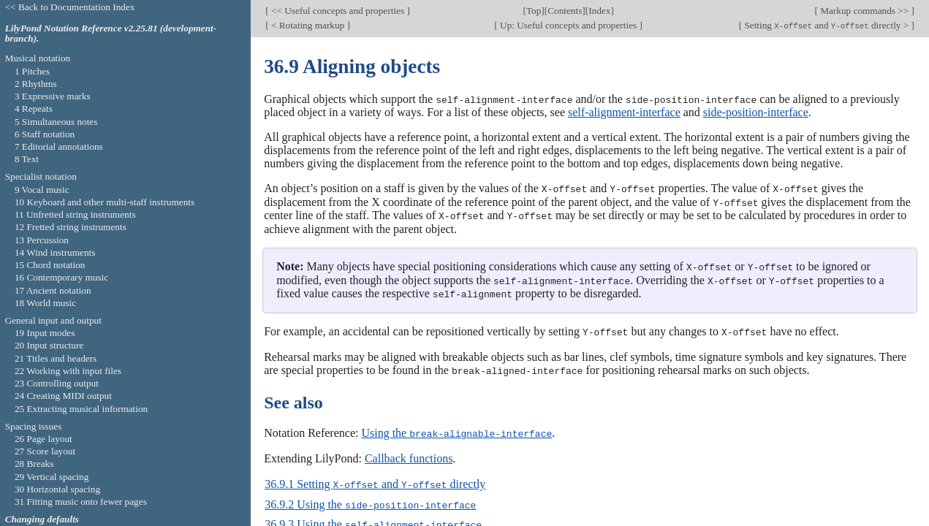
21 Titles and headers (55, 358)
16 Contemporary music (61, 277)
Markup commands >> (864, 10)
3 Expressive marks (53, 96)
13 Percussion (42, 240)
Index (599, 10)
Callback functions (408, 454)
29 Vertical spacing (51, 476)
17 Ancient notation (53, 290)
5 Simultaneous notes (56, 121)
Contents (564, 10)
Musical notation (38, 58)
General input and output (53, 320)
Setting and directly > (826, 25)
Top (533, 10)
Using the (456, 429)
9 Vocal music (42, 189)
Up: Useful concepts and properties (569, 25)
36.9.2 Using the (370, 499)
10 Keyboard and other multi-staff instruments (104, 202)
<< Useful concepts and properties (338, 10)
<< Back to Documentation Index (70, 6)
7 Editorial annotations (59, 146)
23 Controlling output (57, 383)
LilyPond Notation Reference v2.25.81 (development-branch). (111, 34)
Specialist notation (41, 176)
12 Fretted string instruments (70, 226)
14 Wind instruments (55, 252)
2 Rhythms (36, 83)
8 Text (27, 158)
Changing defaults (42, 519)
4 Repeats (34, 108)
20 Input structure (49, 345)
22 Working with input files (68, 370)
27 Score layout (45, 451)
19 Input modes (45, 332)
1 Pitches (32, 71)
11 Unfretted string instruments (75, 214)
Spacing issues (33, 426)
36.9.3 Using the (373, 519)
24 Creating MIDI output (63, 395)
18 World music (45, 302)
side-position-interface (755, 112)
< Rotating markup (308, 25)
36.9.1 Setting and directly (375, 479)
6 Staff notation (45, 134)
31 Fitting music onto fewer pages (81, 501)
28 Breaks (34, 463)
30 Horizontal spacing (57, 489)
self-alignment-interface (624, 112)
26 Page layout (43, 438)
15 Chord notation (50, 264)
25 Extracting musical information (81, 408)
